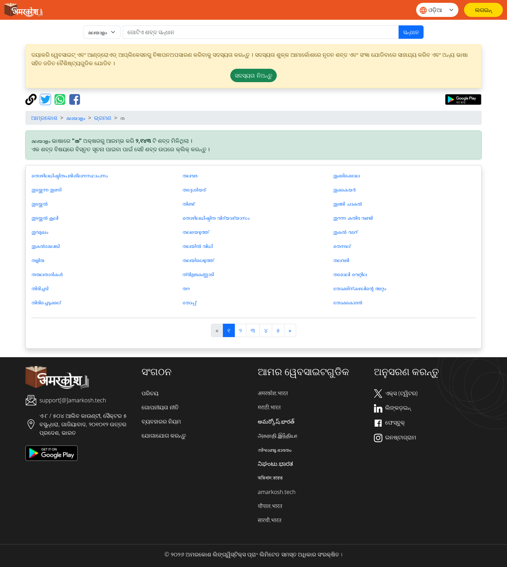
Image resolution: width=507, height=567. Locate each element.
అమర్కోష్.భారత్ (276, 421)
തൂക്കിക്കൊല (346, 175)
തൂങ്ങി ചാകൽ (347, 203)
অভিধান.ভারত (270, 478)
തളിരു (37, 260)
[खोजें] (261, 32)
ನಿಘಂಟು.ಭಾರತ (275, 464)
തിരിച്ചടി (39, 288)
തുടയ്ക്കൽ (39, 203)
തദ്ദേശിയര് (194, 189)
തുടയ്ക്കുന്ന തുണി (46, 189)
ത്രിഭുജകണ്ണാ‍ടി (198, 274)
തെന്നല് (341, 246)
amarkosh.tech (276, 492)
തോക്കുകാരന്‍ (347, 302)
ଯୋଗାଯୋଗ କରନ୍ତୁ (164, 435)
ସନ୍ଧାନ (411, 32)
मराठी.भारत (269, 407)
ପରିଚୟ (150, 393)
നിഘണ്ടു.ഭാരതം (275, 449)
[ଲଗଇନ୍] (483, 10)
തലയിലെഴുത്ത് (198, 260)
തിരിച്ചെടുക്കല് (46, 302)
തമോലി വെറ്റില (349, 274)
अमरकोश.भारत (273, 393)
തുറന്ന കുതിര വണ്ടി (352, 217)
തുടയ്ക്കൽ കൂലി (44, 217)
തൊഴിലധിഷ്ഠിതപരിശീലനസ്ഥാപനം (69, 175)
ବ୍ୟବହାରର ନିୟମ (161, 421)
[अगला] (290, 330)
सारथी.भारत (269, 520)
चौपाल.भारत (270, 506)
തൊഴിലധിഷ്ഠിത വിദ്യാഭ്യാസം (216, 217)
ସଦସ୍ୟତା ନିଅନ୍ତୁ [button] (253, 75)
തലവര (189, 175)
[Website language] (437, 10)
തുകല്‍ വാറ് (345, 232)
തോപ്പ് (189, 302)
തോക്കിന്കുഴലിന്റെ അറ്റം (359, 288)
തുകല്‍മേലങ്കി (45, 246)
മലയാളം (75, 118)
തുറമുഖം (39, 232)
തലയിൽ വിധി (197, 246)
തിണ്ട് (188, 203)
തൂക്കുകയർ (344, 189)
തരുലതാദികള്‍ (46, 274)
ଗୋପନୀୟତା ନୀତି (160, 407)
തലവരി (341, 260)
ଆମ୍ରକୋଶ (44, 118)
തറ (185, 288)
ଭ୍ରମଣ (102, 118)
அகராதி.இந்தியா (278, 435)
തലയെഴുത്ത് (195, 232)
